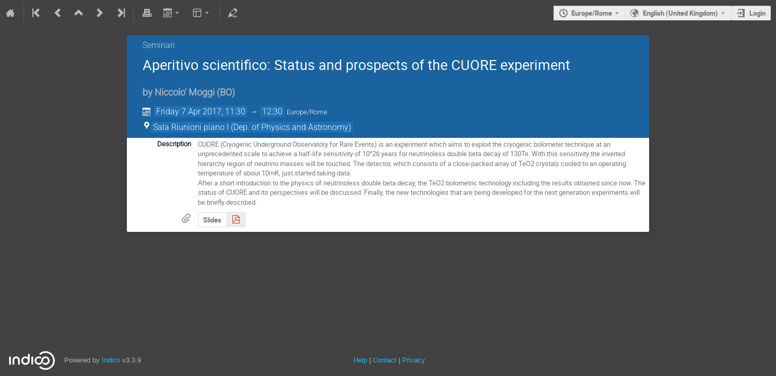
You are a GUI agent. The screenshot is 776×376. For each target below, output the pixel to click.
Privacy (413, 360)
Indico (111, 360)
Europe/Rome (591, 13)
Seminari (159, 45)
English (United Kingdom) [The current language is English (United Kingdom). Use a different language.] (680, 13)
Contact (384, 360)
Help (360, 360)
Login (757, 13)
